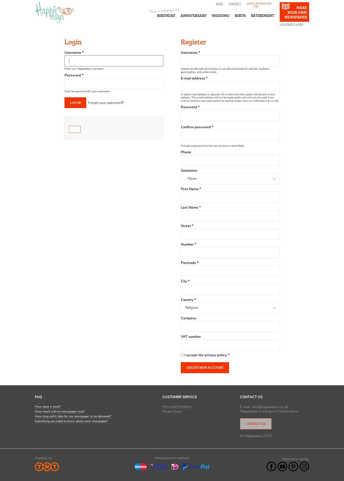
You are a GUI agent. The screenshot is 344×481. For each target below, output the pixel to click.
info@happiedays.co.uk (270, 407)
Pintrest (293, 466)
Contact (235, 3)
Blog (219, 3)
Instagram (304, 466)
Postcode (190, 263)
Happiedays (54, 12)
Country (188, 300)
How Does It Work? (291, 24)
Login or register (259, 3)
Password (73, 75)
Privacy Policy (171, 411)
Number (188, 244)
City (185, 281)
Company (188, 318)
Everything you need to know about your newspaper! (71, 421)
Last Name (191, 207)
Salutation (189, 170)
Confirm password (197, 127)
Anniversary (193, 15)
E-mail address (194, 78)
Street (187, 226)
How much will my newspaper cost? (60, 411)
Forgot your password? (106, 103)
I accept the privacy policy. (207, 355)
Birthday (166, 15)
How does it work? (48, 406)
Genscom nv (288, 411)
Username (74, 52)
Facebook (271, 466)
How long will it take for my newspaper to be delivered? (73, 416)
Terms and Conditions (177, 406)
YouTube (282, 466)
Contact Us (256, 423)
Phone (186, 152)
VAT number (191, 336)
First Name (191, 189)
